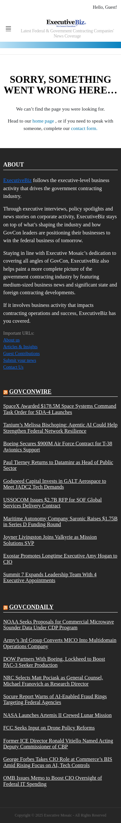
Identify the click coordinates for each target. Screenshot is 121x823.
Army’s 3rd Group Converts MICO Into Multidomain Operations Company (59, 643)
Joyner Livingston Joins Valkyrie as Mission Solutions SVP (50, 540)
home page (44, 121)
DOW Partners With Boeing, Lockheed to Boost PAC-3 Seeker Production (54, 662)
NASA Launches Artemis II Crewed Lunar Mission (57, 715)
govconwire (30, 391)
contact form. (84, 128)
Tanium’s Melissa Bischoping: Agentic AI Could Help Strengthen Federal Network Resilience (60, 428)
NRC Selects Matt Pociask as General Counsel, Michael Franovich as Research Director (53, 681)
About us (11, 340)
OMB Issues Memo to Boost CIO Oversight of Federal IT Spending (52, 781)
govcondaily (31, 607)
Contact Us (13, 367)
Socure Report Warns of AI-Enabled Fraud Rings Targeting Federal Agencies (55, 699)
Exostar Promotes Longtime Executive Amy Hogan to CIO (60, 559)
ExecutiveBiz (17, 180)
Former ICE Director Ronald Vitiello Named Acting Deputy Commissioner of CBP (58, 744)
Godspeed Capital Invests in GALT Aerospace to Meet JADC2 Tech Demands (54, 484)
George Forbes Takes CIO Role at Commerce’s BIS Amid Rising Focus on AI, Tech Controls (57, 762)
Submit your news (19, 360)
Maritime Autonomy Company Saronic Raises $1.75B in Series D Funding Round (60, 521)
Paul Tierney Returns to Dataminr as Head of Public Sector (58, 465)
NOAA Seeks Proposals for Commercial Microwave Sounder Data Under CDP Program (58, 625)
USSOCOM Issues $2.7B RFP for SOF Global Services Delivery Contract (52, 503)
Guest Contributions (21, 353)
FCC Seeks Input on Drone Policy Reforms (49, 728)
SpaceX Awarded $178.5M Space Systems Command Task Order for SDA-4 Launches (59, 409)
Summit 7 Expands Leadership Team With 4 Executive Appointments (49, 577)
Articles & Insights (20, 346)
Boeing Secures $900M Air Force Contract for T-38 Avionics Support (57, 446)
